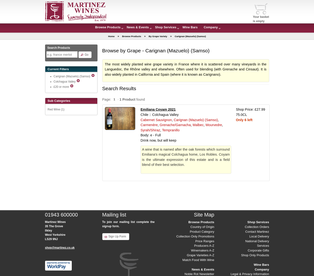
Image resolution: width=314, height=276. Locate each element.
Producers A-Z (204, 245)
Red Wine (54, 109)
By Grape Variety (158, 36)
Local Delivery (259, 236)
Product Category (202, 231)
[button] (85, 54)
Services (263, 245)
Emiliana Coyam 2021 (158, 109)
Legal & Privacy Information (250, 274)
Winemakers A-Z (202, 250)
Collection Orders (257, 227)
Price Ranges (204, 241)
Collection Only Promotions (195, 236)
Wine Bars (189, 27)
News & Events (138, 27)
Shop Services (165, 27)
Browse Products (108, 27)
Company (211, 27)
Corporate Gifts (258, 250)
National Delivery (257, 241)
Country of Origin (202, 227)
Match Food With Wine (198, 260)
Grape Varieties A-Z (200, 255)
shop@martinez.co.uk (60, 247)
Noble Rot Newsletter (199, 274)
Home (111, 36)
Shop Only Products (255, 255)
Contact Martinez (257, 231)
